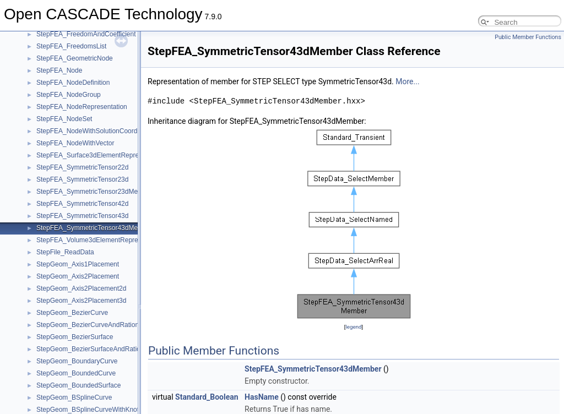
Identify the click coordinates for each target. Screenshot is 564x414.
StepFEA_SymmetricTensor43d (82, 216)
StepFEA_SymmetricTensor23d (82, 179)
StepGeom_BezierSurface (74, 337)
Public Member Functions (528, 37)
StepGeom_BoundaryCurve (76, 361)
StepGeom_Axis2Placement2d (81, 288)
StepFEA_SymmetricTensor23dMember (94, 191)
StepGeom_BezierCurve (72, 313)
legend (353, 327)
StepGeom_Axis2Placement (77, 276)
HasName (262, 397)
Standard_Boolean (206, 397)
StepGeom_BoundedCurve (76, 373)
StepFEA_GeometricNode (74, 58)
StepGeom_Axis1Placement (77, 264)
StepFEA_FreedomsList (71, 46)
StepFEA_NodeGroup (68, 95)
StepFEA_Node (59, 70)
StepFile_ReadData (65, 252)
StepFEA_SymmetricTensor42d (82, 204)
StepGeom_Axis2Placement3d (81, 300)
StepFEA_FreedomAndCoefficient (86, 34)
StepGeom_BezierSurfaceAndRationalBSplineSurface (115, 349)
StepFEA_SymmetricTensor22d (82, 167)
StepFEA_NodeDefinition (73, 82)
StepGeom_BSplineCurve (74, 397)
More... (407, 81)
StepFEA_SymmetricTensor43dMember (94, 228)
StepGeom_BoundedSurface (78, 385)
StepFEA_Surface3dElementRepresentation (101, 155)
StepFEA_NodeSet (64, 119)
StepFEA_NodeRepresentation (81, 107)
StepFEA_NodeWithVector (75, 143)
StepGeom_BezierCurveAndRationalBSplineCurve (110, 325)
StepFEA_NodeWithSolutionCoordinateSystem (104, 131)
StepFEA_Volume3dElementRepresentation (100, 240)
